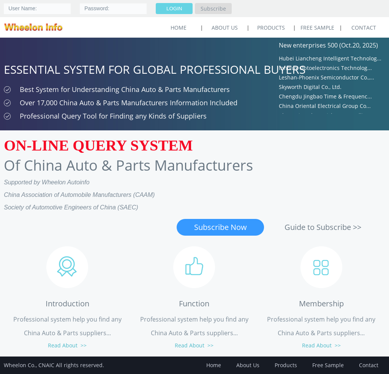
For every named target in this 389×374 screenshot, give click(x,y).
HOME (179, 27)
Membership (321, 303)
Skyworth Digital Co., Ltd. (310, 88)
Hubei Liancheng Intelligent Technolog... (330, 59)
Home (213, 365)
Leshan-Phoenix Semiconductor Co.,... (326, 78)
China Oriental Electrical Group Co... (325, 107)
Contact (363, 27)
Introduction (67, 303)
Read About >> (67, 345)
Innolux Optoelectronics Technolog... (325, 69)
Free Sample (317, 27)
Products (271, 27)
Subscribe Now (220, 227)
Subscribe (213, 8)
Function (194, 303)
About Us (225, 27)
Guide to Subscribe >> (323, 227)
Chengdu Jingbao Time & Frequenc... (325, 97)
